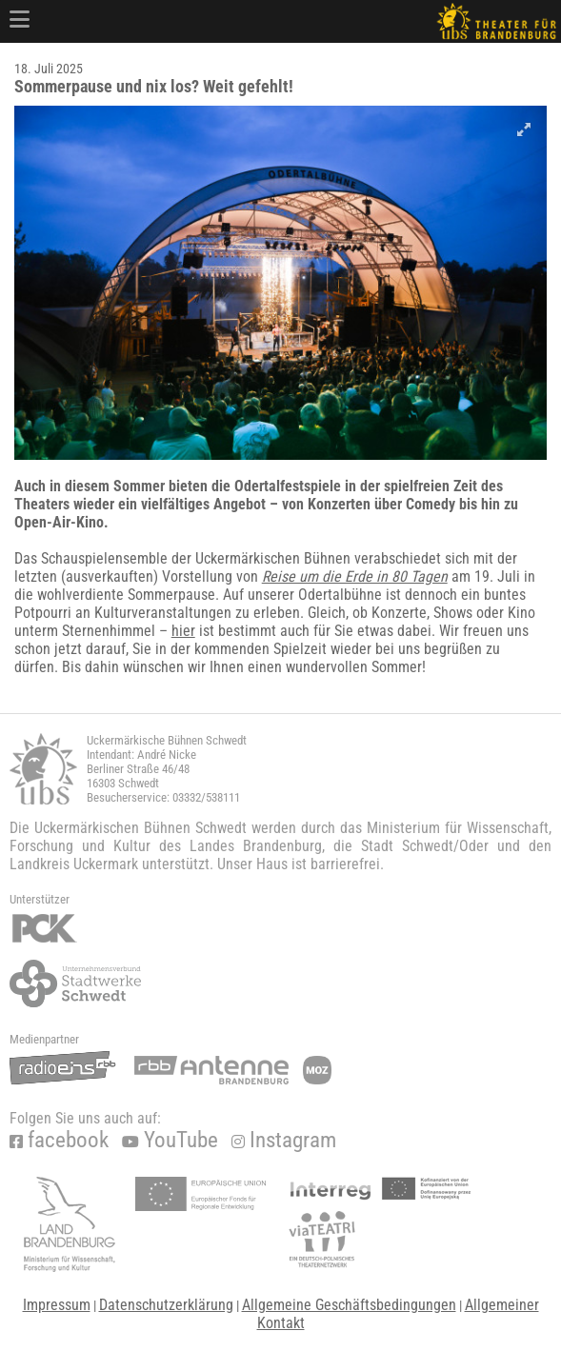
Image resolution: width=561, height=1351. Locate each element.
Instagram (283, 1140)
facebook (59, 1140)
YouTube (170, 1140)
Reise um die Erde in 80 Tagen (355, 576)
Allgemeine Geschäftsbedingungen (349, 1305)
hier (183, 631)
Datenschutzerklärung (166, 1305)
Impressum (56, 1305)
